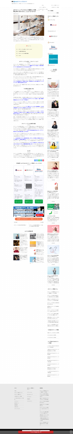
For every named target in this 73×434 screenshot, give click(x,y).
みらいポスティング (30, 397)
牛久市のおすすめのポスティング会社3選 (53, 372)
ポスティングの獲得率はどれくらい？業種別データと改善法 (53, 300)
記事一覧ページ (16, 406)
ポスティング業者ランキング (55, 1)
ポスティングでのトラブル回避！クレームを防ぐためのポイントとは (53, 318)
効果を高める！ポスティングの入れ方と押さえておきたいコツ (53, 325)
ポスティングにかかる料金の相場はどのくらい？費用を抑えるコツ (52, 263)
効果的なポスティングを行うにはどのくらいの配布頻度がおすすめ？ (52, 242)
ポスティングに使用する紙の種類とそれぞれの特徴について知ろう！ (52, 138)
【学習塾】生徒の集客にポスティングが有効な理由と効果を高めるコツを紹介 (53, 329)
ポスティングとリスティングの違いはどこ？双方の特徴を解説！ (52, 158)
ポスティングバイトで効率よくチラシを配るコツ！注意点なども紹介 (40, 263)
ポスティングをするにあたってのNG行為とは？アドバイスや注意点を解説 (40, 238)
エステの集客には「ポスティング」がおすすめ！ (24, 246)
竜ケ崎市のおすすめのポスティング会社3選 (53, 368)
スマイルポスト (29, 399)
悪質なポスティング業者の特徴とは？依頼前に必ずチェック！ (40, 255)
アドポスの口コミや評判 (51, 223)
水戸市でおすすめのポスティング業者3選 (53, 383)
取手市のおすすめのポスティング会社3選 (53, 361)
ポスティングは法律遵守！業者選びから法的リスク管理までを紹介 (24, 262)
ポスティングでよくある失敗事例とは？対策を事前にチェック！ (24, 238)
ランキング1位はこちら (36, 431)
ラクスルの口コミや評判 (51, 342)
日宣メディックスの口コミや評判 (53, 340)
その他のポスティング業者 (55, 3)
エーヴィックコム (29, 395)
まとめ (23, 56)
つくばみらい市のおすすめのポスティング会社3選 (53, 354)
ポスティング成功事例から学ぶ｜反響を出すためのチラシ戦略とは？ (53, 333)
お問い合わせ (16, 410)
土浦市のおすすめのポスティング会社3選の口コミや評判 (53, 357)
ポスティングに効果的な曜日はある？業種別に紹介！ (52, 284)
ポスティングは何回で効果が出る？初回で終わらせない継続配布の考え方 (53, 304)
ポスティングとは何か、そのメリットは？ (29, 49)
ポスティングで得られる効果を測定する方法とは (53, 311)
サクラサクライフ (29, 404)
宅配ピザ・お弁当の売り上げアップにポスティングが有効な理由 (53, 307)
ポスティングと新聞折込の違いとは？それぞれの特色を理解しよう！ (52, 179)
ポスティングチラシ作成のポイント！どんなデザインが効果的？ (52, 117)
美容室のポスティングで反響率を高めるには (53, 314)
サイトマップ (16, 404)
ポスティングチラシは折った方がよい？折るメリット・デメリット (52, 97)
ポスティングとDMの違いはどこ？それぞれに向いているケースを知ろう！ (24, 254)
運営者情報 (16, 408)
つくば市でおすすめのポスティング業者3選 (53, 379)
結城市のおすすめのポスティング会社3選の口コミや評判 (53, 375)
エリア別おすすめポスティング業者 (43, 5)
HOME (43, 1)
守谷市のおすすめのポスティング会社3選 (53, 364)
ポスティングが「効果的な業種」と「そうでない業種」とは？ (53, 322)
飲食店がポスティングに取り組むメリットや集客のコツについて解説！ (40, 247)
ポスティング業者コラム (42, 3)
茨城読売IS (28, 402)
